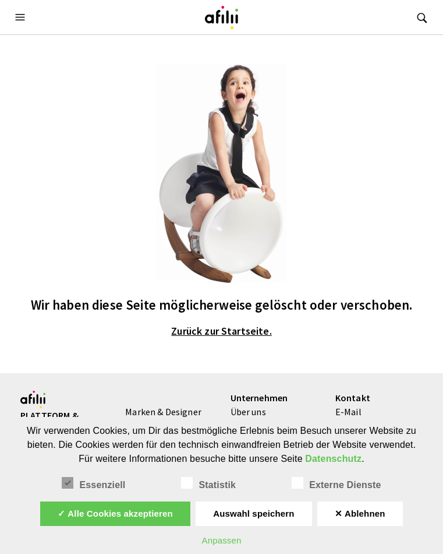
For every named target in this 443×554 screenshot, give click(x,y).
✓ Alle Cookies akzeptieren (115, 513)
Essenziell (93, 483)
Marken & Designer (163, 412)
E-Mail (348, 412)
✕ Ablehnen (360, 513)
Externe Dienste (336, 483)
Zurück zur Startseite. (221, 331)
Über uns (248, 412)
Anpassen (221, 540)
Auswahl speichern (253, 513)
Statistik (208, 483)
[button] (22, 17)
